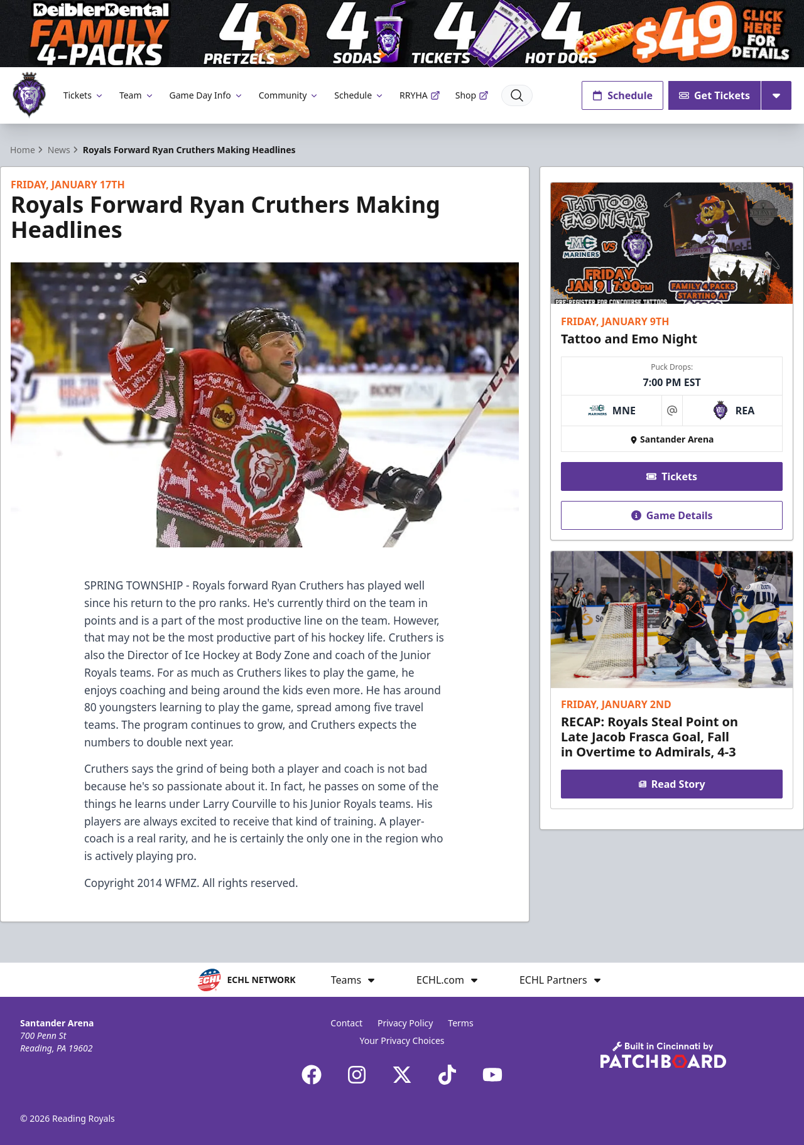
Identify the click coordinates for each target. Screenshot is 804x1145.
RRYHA (419, 95)
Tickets (83, 95)
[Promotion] (402, 33)
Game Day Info (207, 95)
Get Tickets (714, 95)
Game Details (671, 515)
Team (137, 95)
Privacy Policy (405, 1023)
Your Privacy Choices (401, 1040)
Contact (346, 1023)
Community (289, 95)
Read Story (671, 784)
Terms (460, 1023)
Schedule (359, 95)
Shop (472, 95)
